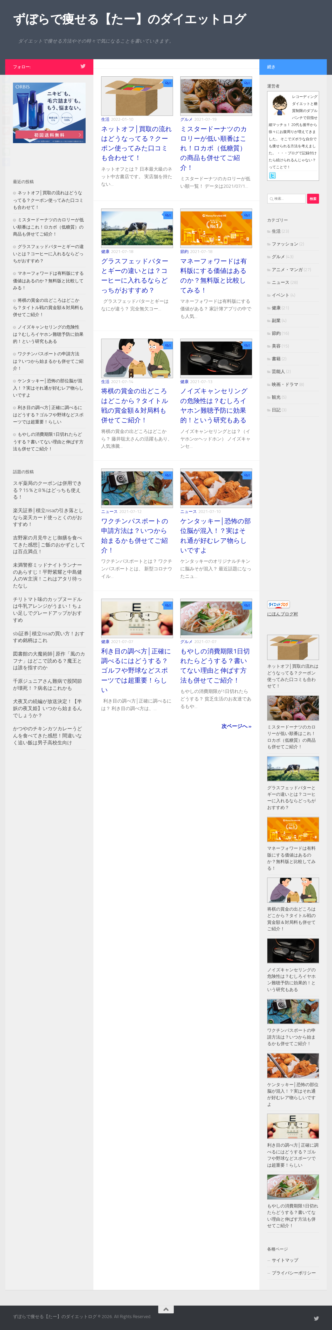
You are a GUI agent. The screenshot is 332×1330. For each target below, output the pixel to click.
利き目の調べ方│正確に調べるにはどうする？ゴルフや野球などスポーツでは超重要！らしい (136, 670)
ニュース (109, 511)
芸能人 (278, 371)
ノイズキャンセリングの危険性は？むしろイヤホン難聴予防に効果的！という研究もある (48, 334)
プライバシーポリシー (294, 1272)
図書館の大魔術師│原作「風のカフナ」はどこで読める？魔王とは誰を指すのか (49, 661)
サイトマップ (285, 1260)
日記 (276, 409)
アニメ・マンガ (287, 269)
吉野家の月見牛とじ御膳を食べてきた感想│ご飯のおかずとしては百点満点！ (49, 544)
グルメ (186, 119)
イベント (280, 295)
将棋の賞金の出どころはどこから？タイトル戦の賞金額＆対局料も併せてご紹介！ (48, 307)
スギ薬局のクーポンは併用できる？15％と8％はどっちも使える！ (47, 490)
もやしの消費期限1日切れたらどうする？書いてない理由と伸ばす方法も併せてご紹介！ (48, 441)
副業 (276, 320)
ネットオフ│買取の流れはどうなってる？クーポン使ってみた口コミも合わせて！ (48, 200)
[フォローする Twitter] (83, 66)
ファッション (285, 243)
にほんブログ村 (282, 614)
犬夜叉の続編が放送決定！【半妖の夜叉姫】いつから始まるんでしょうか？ (47, 708)
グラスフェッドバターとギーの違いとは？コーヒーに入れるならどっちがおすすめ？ (48, 253)
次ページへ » (237, 726)
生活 (105, 119)
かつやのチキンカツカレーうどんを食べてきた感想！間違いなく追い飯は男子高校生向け (47, 735)
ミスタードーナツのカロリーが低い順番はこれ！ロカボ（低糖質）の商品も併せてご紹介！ (213, 148)
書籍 (276, 358)
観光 (276, 397)
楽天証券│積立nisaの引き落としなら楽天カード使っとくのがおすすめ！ (48, 517)
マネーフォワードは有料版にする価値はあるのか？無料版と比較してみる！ (48, 280)
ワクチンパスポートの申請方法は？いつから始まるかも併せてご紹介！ (48, 361)
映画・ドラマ (285, 384)
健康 (105, 251)
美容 (276, 346)
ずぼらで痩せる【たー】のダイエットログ (129, 19)
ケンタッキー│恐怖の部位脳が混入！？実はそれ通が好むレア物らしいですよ (48, 388)
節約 (184, 251)
